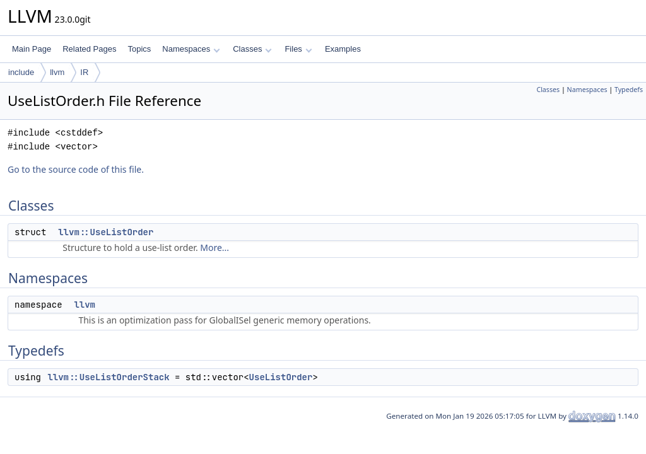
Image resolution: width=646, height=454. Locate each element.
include (21, 72)
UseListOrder (281, 377)
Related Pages (89, 49)
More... (214, 247)
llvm (57, 72)
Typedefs (628, 89)
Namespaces (191, 49)
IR (84, 72)
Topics (139, 49)
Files (298, 49)
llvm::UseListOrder (105, 232)
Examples (343, 49)
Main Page (31, 49)
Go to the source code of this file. (76, 169)
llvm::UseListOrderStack (108, 377)
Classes (252, 49)
